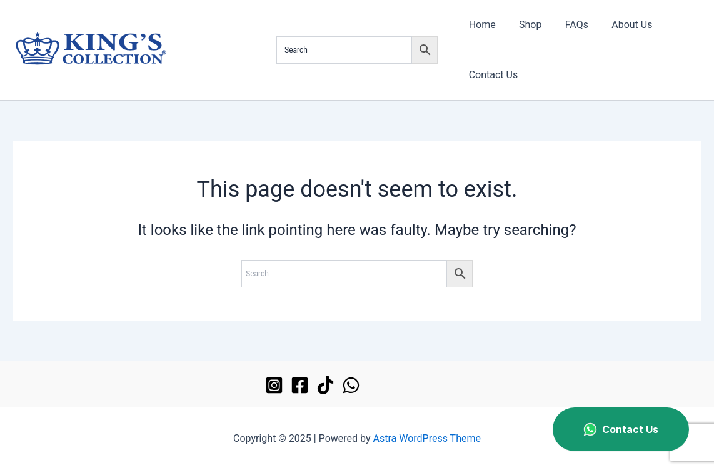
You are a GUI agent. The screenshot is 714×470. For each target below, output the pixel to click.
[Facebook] (300, 385)
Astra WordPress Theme (427, 438)
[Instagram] (274, 385)
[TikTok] (325, 385)
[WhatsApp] (351, 385)
